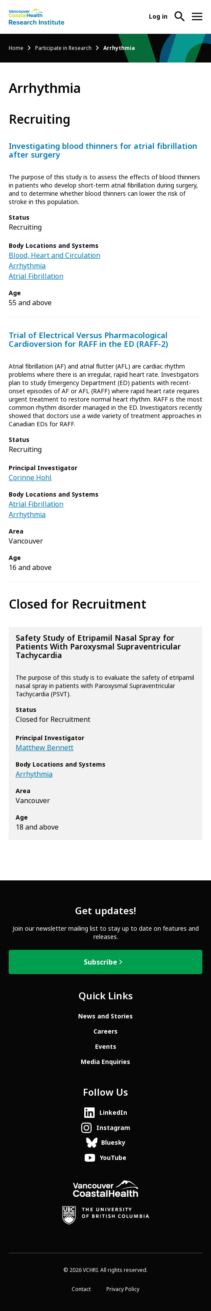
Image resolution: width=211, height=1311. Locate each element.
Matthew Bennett (44, 748)
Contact (81, 1289)
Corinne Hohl (30, 478)
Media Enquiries (105, 1061)
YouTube (113, 1157)
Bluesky (113, 1142)
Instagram (113, 1127)
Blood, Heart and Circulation (54, 255)
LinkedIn (113, 1112)
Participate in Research (63, 48)
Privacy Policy (122, 1289)
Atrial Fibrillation (36, 276)
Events (105, 1046)
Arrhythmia (27, 266)
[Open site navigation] (197, 16)
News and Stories (105, 1016)
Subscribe (100, 962)
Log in (158, 16)
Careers (105, 1031)
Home (16, 48)
